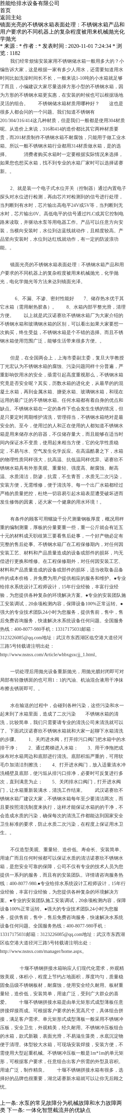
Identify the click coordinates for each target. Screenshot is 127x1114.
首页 (5, 10)
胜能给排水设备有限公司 (30, 3)
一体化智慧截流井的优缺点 (58, 1110)
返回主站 (11, 17)
